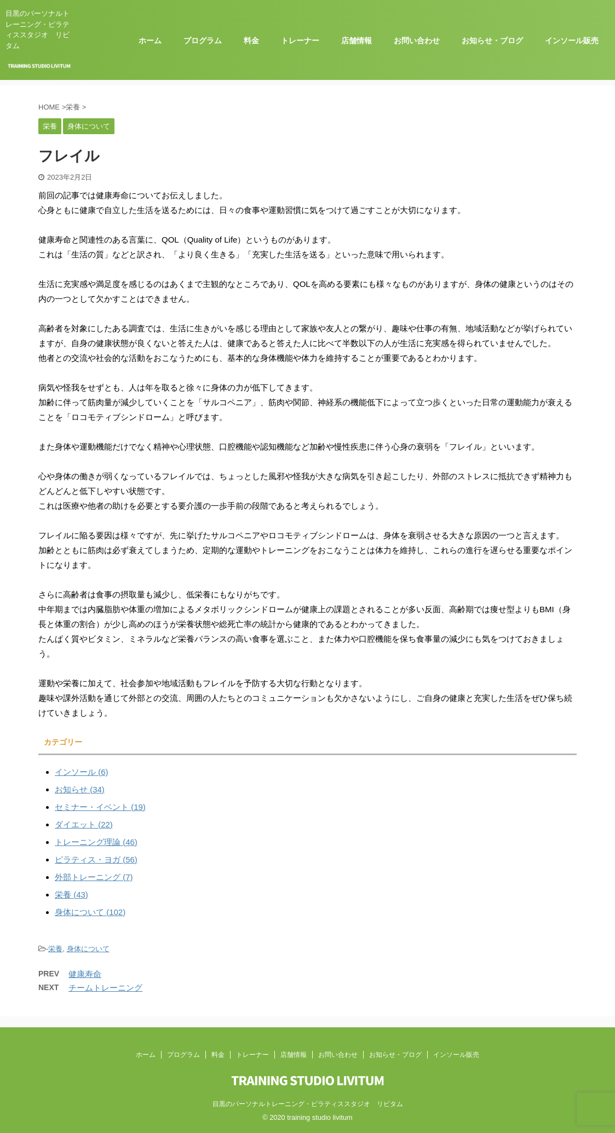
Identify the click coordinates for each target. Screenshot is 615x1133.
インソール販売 (572, 40)
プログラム (202, 40)
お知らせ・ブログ (492, 40)
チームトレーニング (105, 987)
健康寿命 (84, 974)
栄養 (55, 949)
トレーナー (300, 40)
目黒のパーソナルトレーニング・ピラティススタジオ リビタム (307, 1104)
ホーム (150, 40)
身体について (88, 949)
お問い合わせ (417, 40)
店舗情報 (356, 40)
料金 (251, 40)
